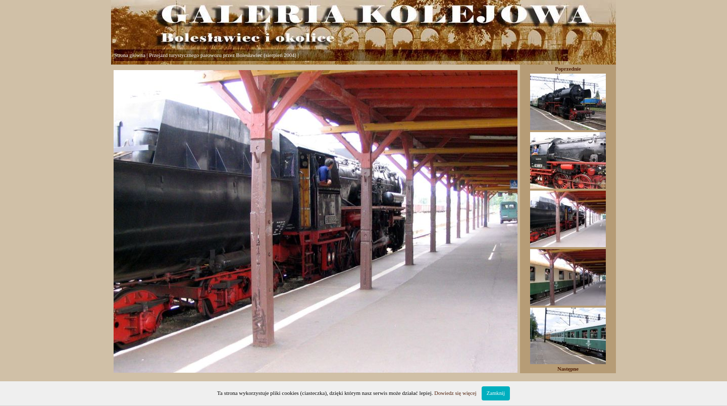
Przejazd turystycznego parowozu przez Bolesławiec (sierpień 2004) (222, 55)
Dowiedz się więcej (455, 393)
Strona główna (129, 55)
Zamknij (496, 393)
